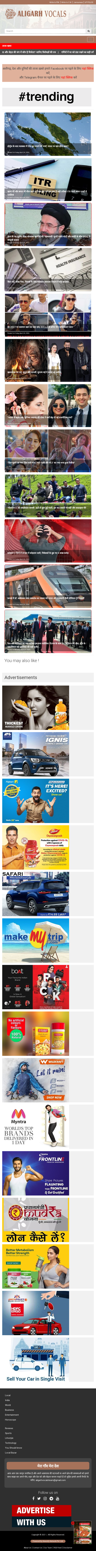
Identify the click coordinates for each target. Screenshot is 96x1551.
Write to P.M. (54, 2)
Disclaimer (67, 1548)
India (7, 1400)
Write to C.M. (66, 2)
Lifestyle (8, 1438)
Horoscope (10, 1419)
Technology (10, 1443)
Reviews (8, 1428)
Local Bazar (10, 1452)
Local (7, 1395)
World (7, 1405)
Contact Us (37, 1548)
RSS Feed (58, 1548)
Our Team (48, 1548)
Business (9, 1410)
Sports (8, 1433)
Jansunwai (78, 2)
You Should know (13, 1447)
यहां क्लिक (88, 68)
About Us (27, 1548)
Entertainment (11, 1415)
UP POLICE (89, 2)
